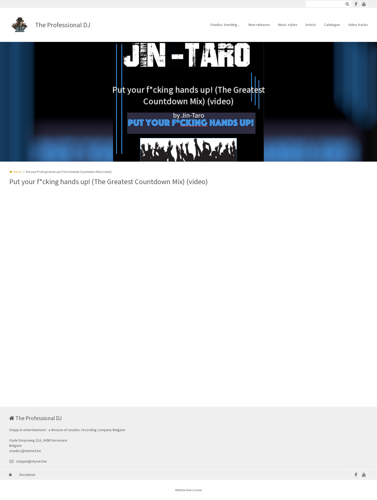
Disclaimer (27, 474)
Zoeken (347, 4)
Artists (311, 24)
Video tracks (358, 24)
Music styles (287, 24)
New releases (259, 24)
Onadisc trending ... (225, 24)
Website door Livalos (188, 490)
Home (17, 172)
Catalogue (332, 24)
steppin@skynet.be (28, 461)
